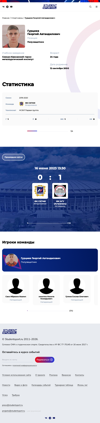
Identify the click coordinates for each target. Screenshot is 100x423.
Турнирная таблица (64, 385)
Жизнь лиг (82, 385)
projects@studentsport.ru (13, 411)
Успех (5, 395)
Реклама (53, 375)
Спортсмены (17, 18)
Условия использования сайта (16, 375)
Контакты (79, 375)
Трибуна (16, 395)
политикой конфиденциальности (25, 365)
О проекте (40, 375)
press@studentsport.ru (12, 405)
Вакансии (66, 375)
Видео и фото (20, 385)
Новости (6, 385)
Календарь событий (41, 385)
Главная (5, 18)
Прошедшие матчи (14, 157)
